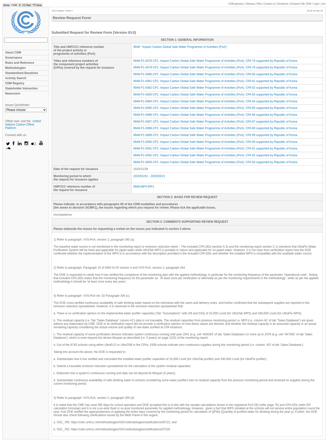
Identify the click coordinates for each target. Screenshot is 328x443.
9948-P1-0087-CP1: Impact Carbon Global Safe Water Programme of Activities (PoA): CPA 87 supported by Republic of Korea (215, 121)
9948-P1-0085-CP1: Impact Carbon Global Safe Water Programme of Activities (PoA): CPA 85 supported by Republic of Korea (215, 108)
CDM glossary (236, 3)
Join (323, 3)
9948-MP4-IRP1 (143, 186)
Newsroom (12, 93)
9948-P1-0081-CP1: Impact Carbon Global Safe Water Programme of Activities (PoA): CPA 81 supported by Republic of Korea (215, 81)
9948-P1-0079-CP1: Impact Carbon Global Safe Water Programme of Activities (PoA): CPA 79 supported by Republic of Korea (215, 67)
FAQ (258, 3)
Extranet (294, 3)
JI (20, 5)
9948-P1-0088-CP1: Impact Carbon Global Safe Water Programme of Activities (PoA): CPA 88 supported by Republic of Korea (215, 128)
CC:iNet (26, 5)
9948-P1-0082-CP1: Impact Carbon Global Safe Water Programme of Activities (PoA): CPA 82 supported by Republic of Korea (215, 87)
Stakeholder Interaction (21, 88)
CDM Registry (14, 83)
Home (6, 5)
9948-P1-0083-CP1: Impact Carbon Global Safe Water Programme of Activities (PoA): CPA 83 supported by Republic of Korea (215, 94)
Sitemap (250, 3)
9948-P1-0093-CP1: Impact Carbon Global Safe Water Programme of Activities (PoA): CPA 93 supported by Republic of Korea (215, 162)
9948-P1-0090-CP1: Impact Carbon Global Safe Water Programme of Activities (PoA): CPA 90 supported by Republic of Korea (215, 142)
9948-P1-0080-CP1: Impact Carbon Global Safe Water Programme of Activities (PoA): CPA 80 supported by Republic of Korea (215, 74)
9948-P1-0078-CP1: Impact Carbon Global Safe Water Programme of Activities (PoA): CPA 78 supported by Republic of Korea (215, 61)
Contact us (269, 3)
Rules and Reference (19, 62)
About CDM (13, 52)
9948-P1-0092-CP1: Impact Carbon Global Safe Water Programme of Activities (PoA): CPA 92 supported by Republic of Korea (215, 155)
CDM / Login (311, 3)
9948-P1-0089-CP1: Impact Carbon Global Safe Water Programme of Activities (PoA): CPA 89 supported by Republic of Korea (215, 135)
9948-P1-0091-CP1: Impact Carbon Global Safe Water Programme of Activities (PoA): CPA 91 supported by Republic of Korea (215, 148)
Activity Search (15, 78)
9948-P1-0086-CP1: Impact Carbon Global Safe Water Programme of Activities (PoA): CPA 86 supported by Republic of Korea (215, 114)
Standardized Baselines (21, 73)
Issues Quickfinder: (17, 105)
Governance (13, 57)
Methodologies (15, 68)
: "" (180, 47)
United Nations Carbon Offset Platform (23, 124)
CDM (14, 5)
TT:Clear (37, 5)
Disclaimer (283, 3)
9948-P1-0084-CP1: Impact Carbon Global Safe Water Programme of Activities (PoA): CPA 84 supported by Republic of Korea (215, 101)
